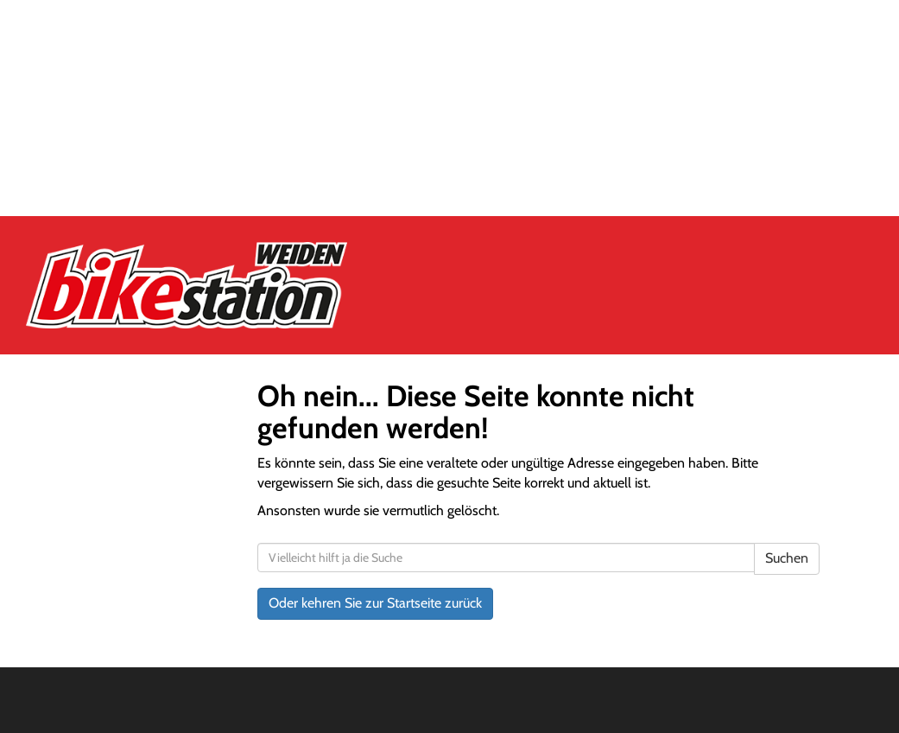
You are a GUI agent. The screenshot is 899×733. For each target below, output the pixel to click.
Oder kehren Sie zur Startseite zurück (375, 603)
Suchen (786, 558)
